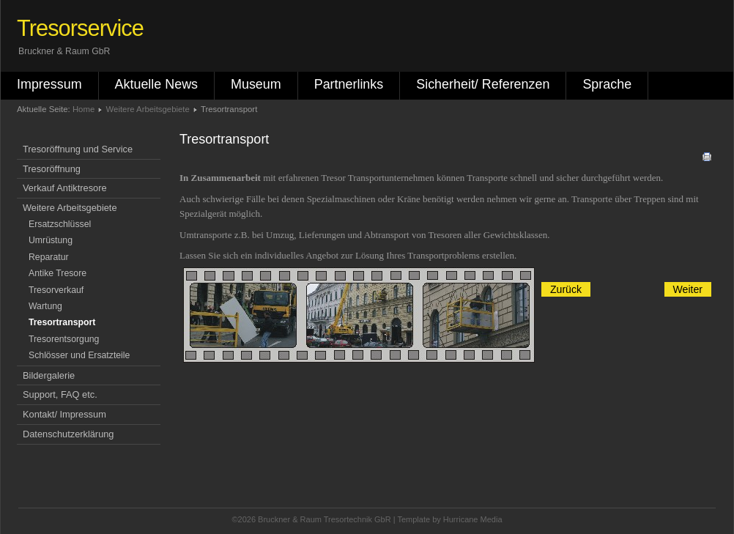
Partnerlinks (349, 84)
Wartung (45, 306)
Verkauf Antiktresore (65, 187)
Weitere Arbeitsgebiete (148, 109)
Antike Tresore (57, 273)
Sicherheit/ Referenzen (482, 84)
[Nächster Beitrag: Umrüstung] (687, 289)
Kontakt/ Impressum (64, 414)
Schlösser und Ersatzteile (79, 355)
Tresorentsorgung (64, 339)
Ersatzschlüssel (60, 224)
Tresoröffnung (52, 168)
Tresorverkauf (56, 290)
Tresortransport (62, 322)
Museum (256, 84)
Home (83, 109)
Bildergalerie (49, 375)
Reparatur (49, 257)
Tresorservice (80, 28)
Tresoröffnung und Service (78, 149)
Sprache (606, 84)
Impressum (49, 84)
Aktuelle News (156, 84)
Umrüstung (51, 240)
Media (492, 519)
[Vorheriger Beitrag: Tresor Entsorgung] (565, 289)
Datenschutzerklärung (68, 434)
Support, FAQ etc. (60, 394)
